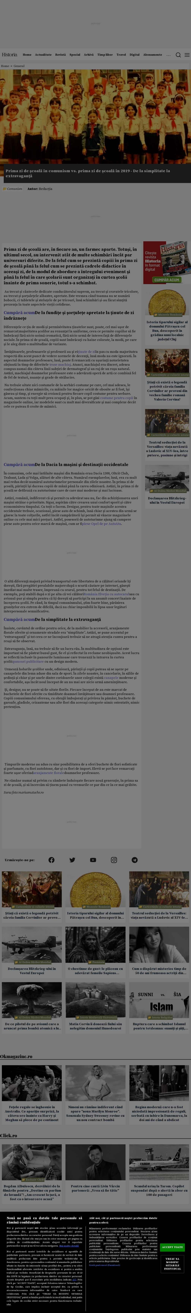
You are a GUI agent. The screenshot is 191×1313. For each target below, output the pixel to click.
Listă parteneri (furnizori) (104, 1265)
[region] (95, 1262)
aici (74, 1279)
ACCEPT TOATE (172, 1247)
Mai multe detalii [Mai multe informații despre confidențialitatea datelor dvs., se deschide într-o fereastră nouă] (69, 1245)
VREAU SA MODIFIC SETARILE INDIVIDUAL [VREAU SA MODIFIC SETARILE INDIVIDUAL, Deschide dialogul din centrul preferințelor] (172, 1264)
